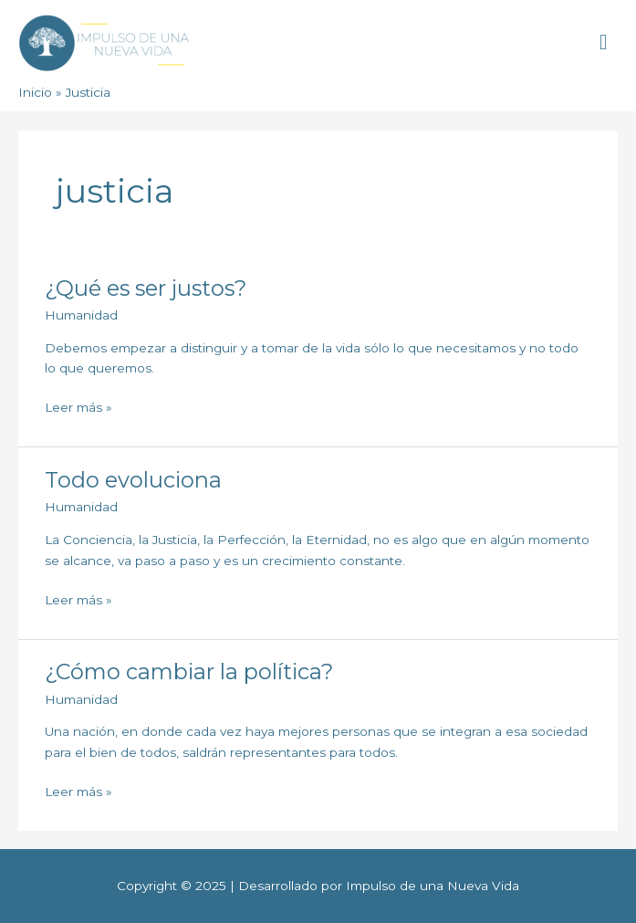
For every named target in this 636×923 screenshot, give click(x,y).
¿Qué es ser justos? (145, 288)
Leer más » (78, 405)
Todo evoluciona (133, 480)
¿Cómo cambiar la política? (189, 671)
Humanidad (81, 315)
